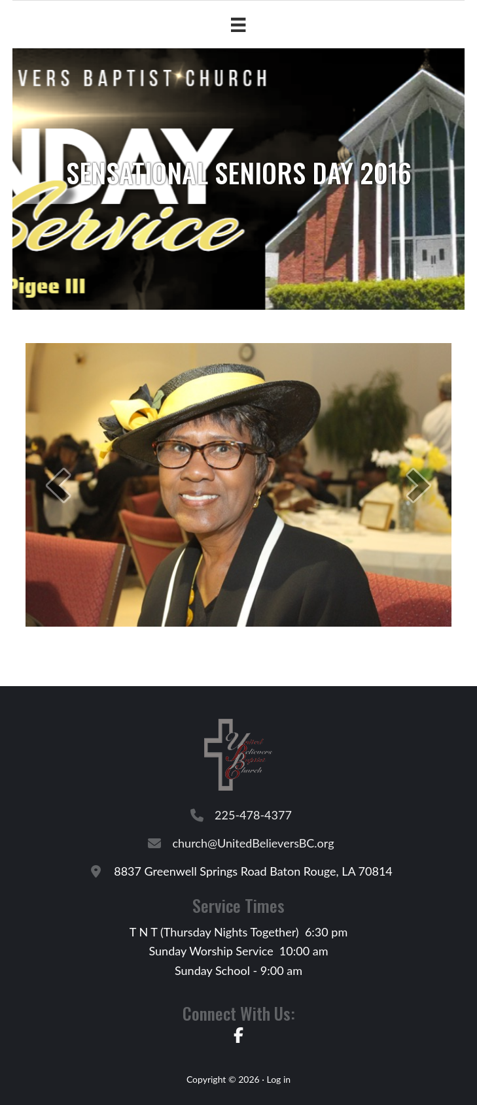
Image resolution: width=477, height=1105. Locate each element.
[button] (58, 485)
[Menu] (238, 24)
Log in (278, 1079)
